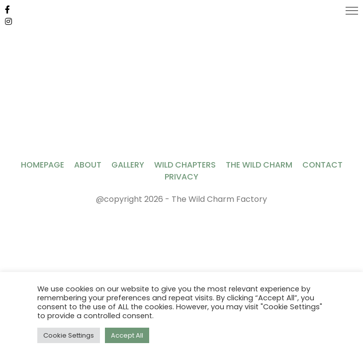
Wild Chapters (185, 165)
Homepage (42, 165)
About (87, 165)
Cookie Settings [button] (68, 335)
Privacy (181, 176)
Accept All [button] (127, 335)
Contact (322, 165)
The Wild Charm (259, 165)
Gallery (127, 165)
